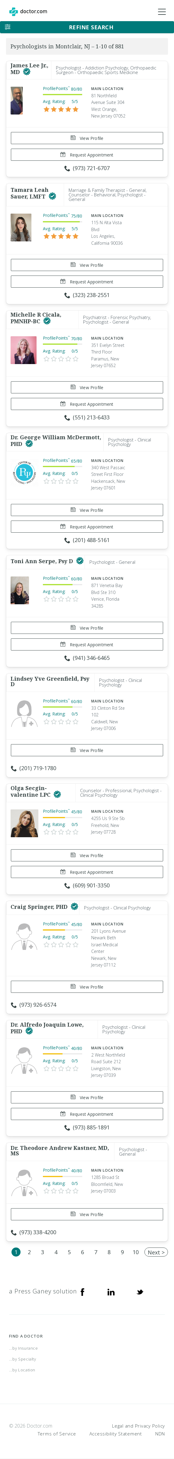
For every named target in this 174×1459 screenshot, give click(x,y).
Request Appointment (86, 155)
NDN (160, 1434)
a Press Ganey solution (43, 1291)
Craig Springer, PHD (40, 906)
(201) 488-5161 (87, 540)
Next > (156, 1252)
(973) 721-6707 (87, 168)
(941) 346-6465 (87, 657)
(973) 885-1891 (87, 1127)
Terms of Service (57, 1434)
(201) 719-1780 (33, 768)
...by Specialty (22, 1359)
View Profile (87, 138)
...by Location (22, 1370)
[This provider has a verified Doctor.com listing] (27, 72)
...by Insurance (23, 1348)
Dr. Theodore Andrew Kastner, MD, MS (60, 1150)
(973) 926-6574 (33, 1004)
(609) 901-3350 (87, 885)
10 (136, 1252)
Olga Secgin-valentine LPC (31, 791)
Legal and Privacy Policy (138, 1426)
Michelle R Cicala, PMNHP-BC (36, 318)
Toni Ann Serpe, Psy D (43, 561)
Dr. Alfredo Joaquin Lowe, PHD (47, 1028)
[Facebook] (82, 1291)
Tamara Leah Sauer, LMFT (30, 193)
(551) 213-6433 (87, 417)
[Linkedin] (111, 1291)
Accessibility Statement (115, 1434)
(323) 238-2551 (87, 295)
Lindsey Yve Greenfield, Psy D (50, 681)
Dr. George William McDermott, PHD (56, 440)
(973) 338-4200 (33, 1232)
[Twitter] (139, 1291)
